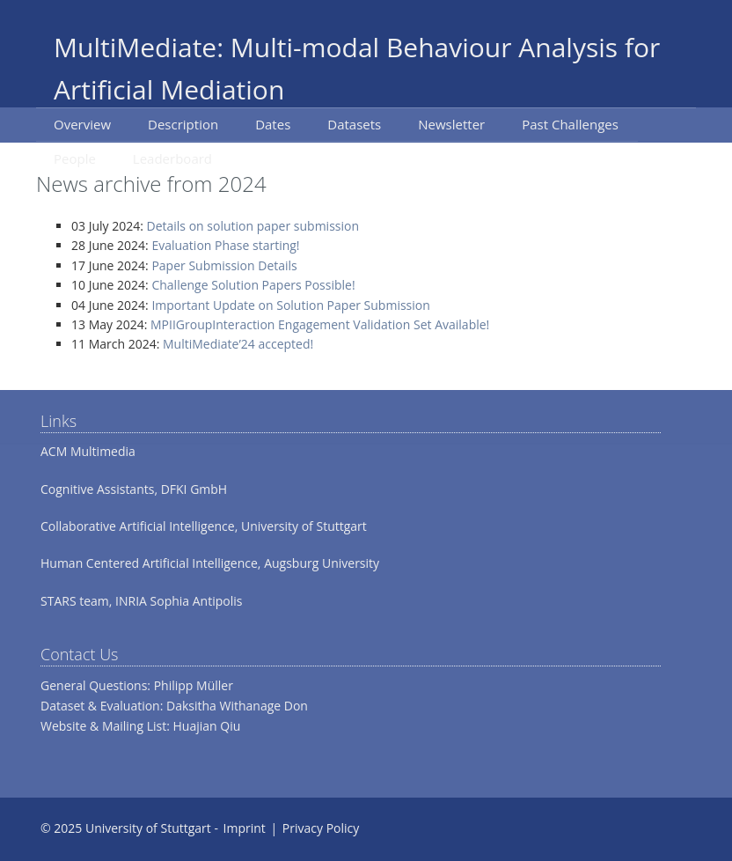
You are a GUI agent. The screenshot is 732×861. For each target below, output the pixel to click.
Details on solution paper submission (253, 225)
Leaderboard (172, 158)
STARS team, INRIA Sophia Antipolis (141, 600)
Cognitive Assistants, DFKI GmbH (133, 489)
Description (183, 124)
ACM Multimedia (87, 451)
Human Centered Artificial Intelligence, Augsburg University (209, 563)
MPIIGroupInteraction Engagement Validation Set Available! (319, 324)
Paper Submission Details (223, 265)
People (75, 158)
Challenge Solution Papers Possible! (253, 284)
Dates (272, 124)
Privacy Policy (320, 828)
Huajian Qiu (207, 726)
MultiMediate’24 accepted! (238, 343)
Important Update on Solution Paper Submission (290, 305)
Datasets (354, 124)
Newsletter (451, 124)
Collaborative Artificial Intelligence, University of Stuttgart (203, 526)
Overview (82, 124)
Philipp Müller (193, 685)
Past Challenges (570, 124)
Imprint (244, 828)
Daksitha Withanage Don (237, 705)
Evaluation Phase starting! (225, 245)
